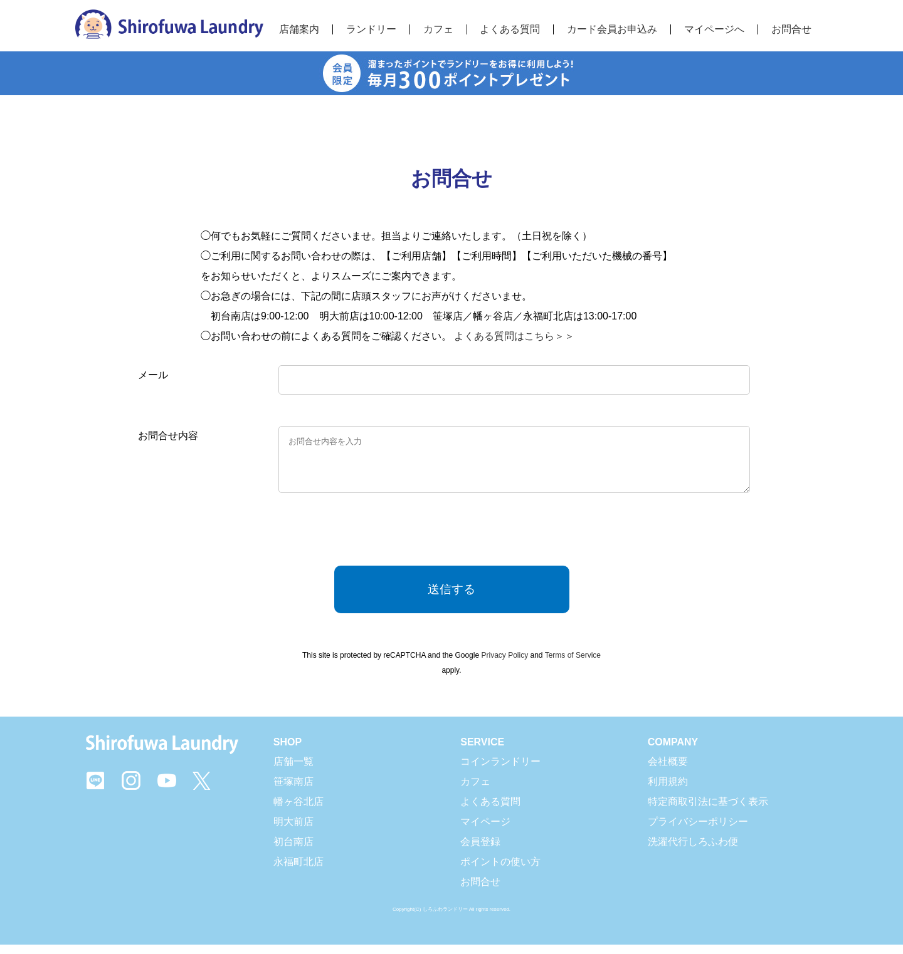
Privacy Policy (504, 664)
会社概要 (668, 770)
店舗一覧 (293, 770)
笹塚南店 (293, 790)
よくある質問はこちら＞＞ (514, 336)
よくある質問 (490, 811)
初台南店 (293, 851)
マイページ (485, 831)
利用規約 (668, 790)
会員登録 (480, 851)
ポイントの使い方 (500, 871)
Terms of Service (573, 664)
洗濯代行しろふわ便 (693, 851)
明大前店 (293, 831)
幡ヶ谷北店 (298, 811)
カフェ (475, 790)
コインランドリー (500, 770)
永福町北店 (298, 871)
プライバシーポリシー (698, 831)
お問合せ (791, 29)
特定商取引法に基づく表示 (708, 811)
